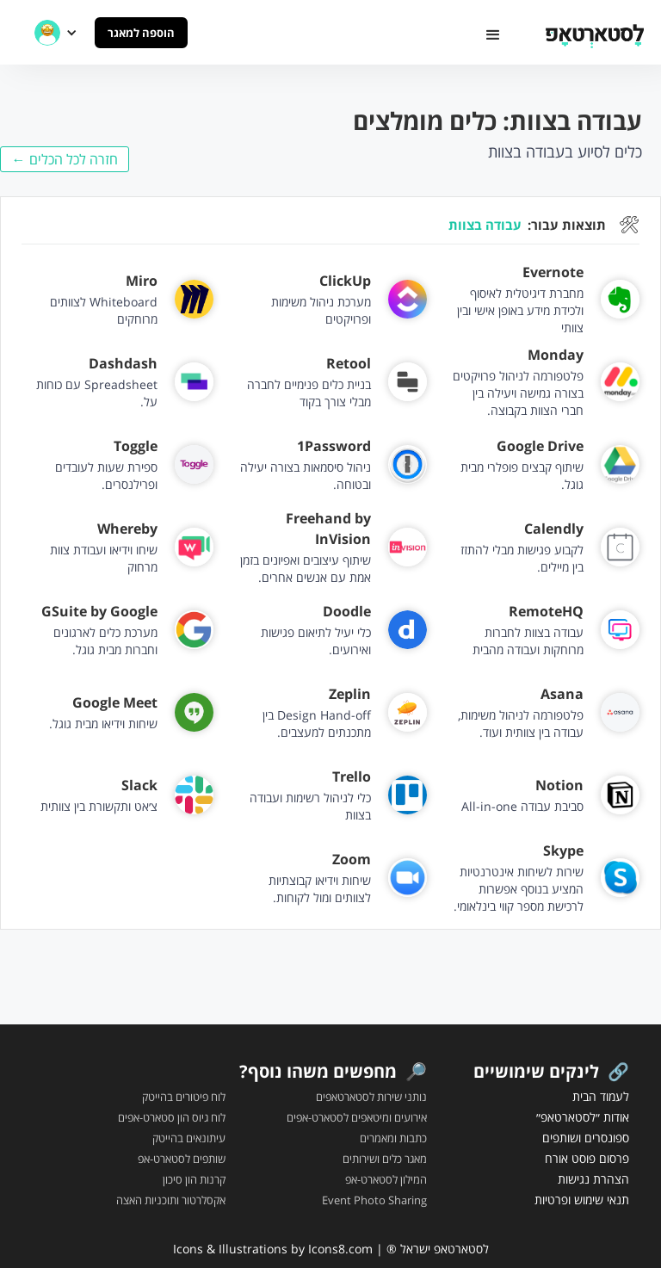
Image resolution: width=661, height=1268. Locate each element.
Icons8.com (340, 1248)
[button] (493, 35)
